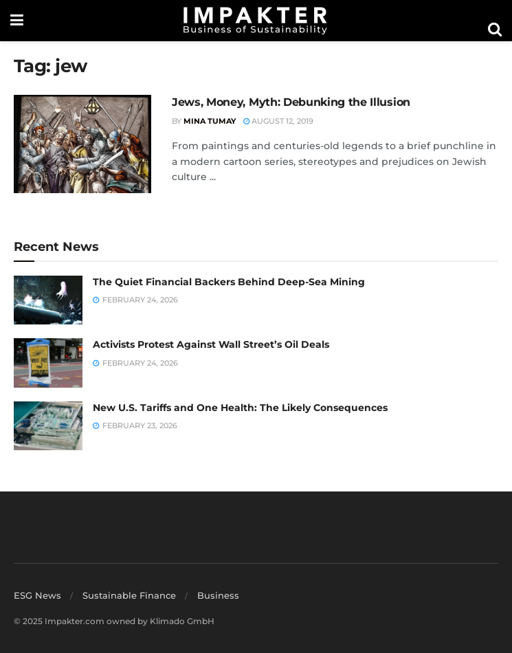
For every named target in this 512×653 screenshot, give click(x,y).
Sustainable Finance (129, 595)
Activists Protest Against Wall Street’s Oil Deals (211, 344)
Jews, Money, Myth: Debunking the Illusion (291, 102)
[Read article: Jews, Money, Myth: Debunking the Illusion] (82, 144)
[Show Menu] (16, 20)
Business (218, 595)
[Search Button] (495, 29)
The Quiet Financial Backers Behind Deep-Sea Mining (229, 282)
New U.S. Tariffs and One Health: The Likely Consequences (240, 407)
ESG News (37, 595)
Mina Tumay (209, 121)
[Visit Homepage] (256, 20)
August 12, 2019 (278, 121)
